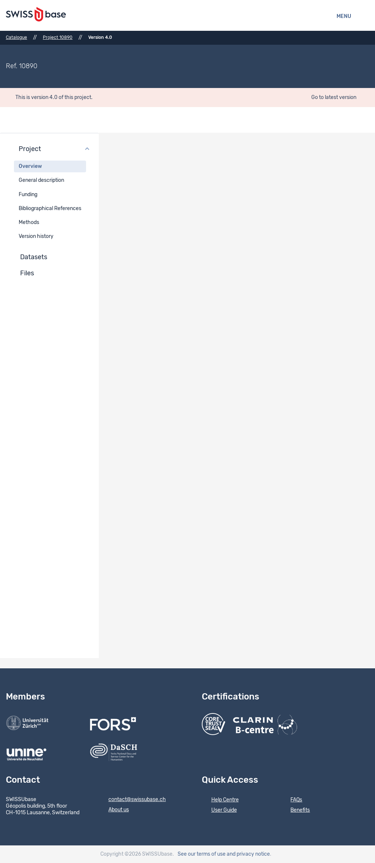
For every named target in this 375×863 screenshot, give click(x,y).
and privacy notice (248, 854)
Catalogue (16, 37)
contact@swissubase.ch (132, 800)
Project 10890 (58, 37)
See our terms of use (202, 854)
